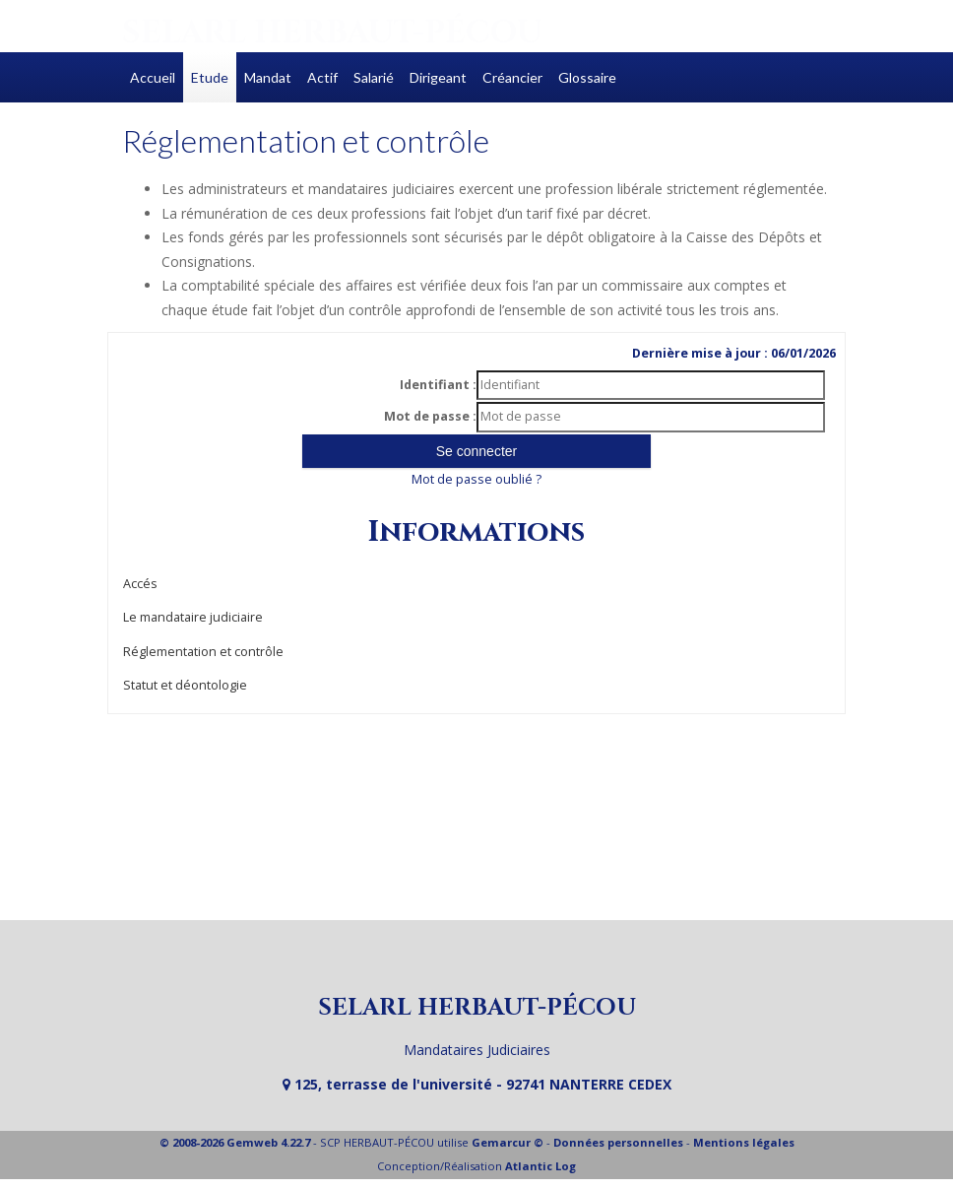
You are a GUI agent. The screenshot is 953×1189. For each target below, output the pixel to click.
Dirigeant (438, 77)
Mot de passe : (430, 416)
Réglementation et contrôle (203, 651)
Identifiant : (438, 384)
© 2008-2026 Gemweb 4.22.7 (234, 1142)
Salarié (373, 77)
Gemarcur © (507, 1142)
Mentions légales (743, 1142)
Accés (140, 583)
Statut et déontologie (185, 685)
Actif (322, 77)
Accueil (152, 77)
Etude (209, 77)
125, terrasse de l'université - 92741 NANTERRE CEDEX (477, 1084)
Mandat (267, 77)
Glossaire (587, 77)
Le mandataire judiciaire (193, 617)
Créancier (512, 77)
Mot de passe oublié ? (476, 479)
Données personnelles (618, 1142)
